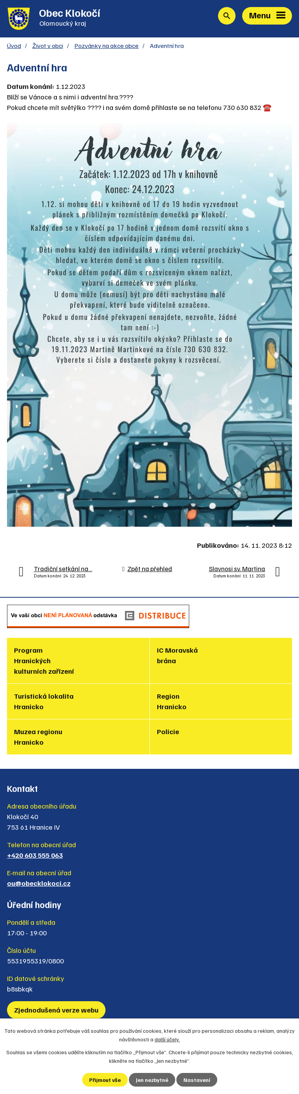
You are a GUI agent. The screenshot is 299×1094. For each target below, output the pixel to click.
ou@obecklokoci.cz (38, 883)
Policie (168, 731)
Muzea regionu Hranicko (38, 736)
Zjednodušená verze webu (56, 1009)
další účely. (167, 1039)
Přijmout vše (105, 1079)
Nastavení (196, 1079)
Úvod (14, 45)
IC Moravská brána (177, 655)
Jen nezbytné (152, 1079)
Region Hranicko (171, 701)
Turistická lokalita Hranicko (44, 701)
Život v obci (47, 45)
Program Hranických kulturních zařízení (44, 660)
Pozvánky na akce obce (106, 45)
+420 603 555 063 (35, 855)
